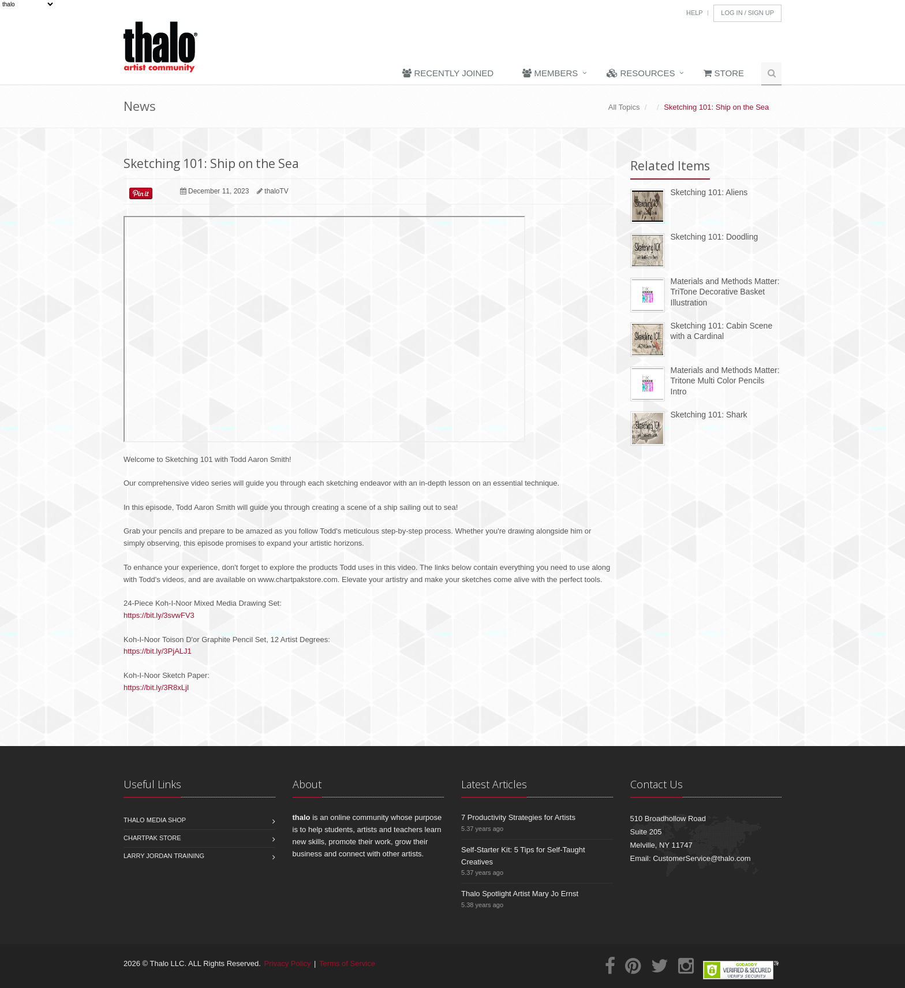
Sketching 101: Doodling (714, 236)
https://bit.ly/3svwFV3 (159, 615)
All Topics (624, 107)
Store (724, 73)
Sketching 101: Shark (709, 414)
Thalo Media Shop (155, 820)
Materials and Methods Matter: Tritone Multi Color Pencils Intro (725, 381)
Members (550, 73)
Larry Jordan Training (164, 855)
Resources (641, 73)
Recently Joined (447, 73)
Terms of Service (347, 963)
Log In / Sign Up (747, 12)
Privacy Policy (287, 963)
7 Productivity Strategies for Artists (518, 817)
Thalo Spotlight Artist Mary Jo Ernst (519, 893)
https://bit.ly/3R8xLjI (156, 687)
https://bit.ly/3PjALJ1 (158, 651)
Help (694, 12)
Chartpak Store (152, 837)
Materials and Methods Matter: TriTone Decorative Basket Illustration (725, 292)
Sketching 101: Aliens (709, 192)
